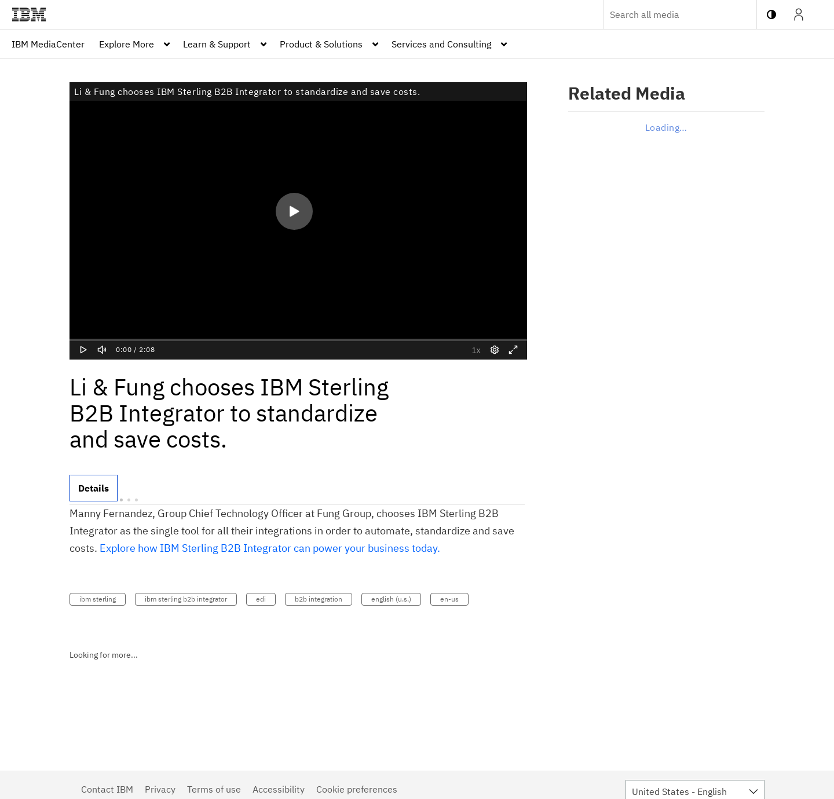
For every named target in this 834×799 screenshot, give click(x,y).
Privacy (160, 789)
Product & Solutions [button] (321, 44)
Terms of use (214, 789)
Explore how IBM (141, 548)
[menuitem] (48, 44)
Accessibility (279, 789)
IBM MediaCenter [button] (48, 44)
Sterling (201, 548)
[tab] (94, 488)
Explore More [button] (126, 44)
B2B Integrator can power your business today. (330, 548)
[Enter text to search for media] (667, 14)
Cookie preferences (356, 789)
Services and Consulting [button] (441, 44)
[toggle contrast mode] (771, 14)
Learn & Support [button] (217, 44)
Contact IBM (107, 789)
